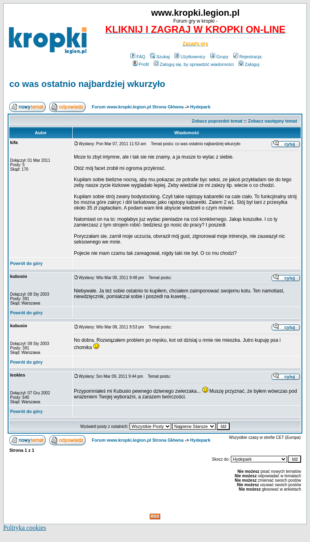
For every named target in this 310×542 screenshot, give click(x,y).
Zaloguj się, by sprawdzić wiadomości (194, 64)
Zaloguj (249, 64)
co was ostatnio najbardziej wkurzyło (87, 84)
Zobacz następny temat (272, 121)
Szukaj (160, 56)
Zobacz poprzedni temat (217, 121)
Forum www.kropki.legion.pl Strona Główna (138, 106)
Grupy (219, 56)
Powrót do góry (26, 263)
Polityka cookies (24, 527)
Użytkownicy (189, 56)
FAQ (137, 56)
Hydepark (200, 106)
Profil (141, 64)
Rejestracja (247, 56)
